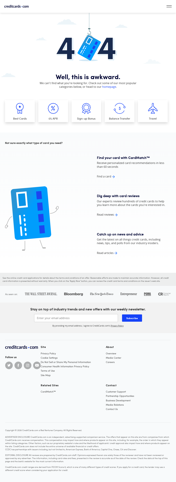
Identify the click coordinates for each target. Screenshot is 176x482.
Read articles (105, 253)
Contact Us (112, 409)
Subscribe (132, 318)
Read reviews (105, 214)
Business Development (118, 400)
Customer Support (116, 391)
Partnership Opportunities (120, 396)
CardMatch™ (48, 391)
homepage (109, 87)
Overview (111, 353)
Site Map (46, 375)
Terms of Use (48, 370)
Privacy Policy (117, 325)
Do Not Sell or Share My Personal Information (66, 362)
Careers (110, 362)
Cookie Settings (49, 357)
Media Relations (115, 404)
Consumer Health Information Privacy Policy (65, 366)
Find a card (104, 176)
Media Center (113, 357)
